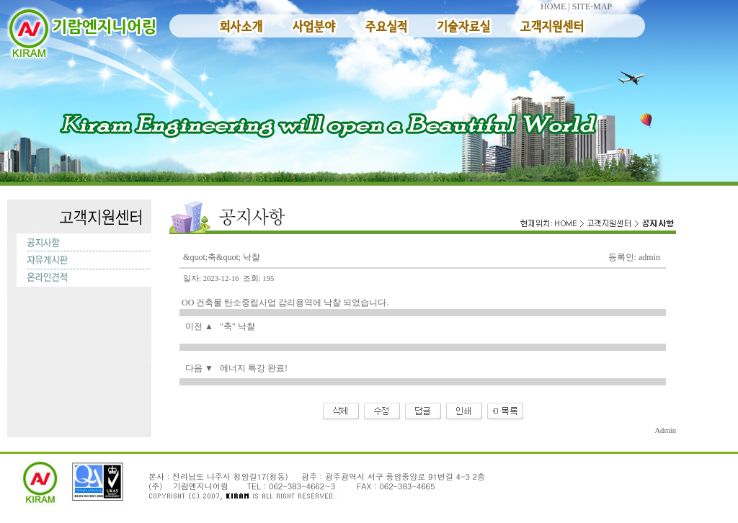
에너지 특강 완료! (254, 368)
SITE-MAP (592, 6)
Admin (665, 430)
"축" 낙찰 (237, 326)
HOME (553, 6)
